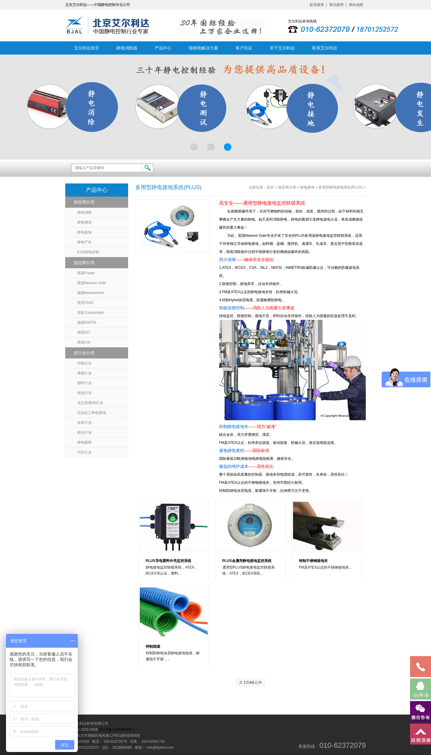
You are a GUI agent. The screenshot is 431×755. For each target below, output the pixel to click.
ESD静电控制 (88, 252)
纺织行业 (84, 432)
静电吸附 (84, 442)
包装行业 (84, 393)
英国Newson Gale (91, 283)
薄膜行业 (84, 373)
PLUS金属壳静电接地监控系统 (246, 561)
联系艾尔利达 (324, 48)
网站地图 (356, 5)
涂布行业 (84, 423)
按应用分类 (84, 202)
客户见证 (244, 48)
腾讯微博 (336, 5)
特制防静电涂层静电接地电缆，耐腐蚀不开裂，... (173, 656)
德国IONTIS (86, 322)
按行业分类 (84, 352)
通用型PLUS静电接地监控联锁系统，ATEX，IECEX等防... (248, 570)
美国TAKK (85, 303)
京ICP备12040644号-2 (117, 729)
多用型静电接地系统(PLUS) (340, 187)
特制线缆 (153, 646)
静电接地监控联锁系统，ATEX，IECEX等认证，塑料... (172, 570)
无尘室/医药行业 (90, 403)
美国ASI (83, 342)
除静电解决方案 (203, 48)
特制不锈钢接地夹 (313, 561)
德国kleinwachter (90, 293)
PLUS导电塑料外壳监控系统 (168, 561)
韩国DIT (83, 332)
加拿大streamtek (90, 313)
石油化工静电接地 (91, 413)
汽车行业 (84, 452)
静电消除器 (126, 48)
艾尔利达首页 (86, 48)
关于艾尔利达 (282, 48)
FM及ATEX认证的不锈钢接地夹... (325, 567)
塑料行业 (84, 383)
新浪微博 (316, 5)
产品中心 (163, 48)
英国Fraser (86, 273)
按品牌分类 (84, 262)
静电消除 (84, 212)
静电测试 (84, 222)
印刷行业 (84, 363)
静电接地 (84, 232)
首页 (270, 187)
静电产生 (84, 242)
